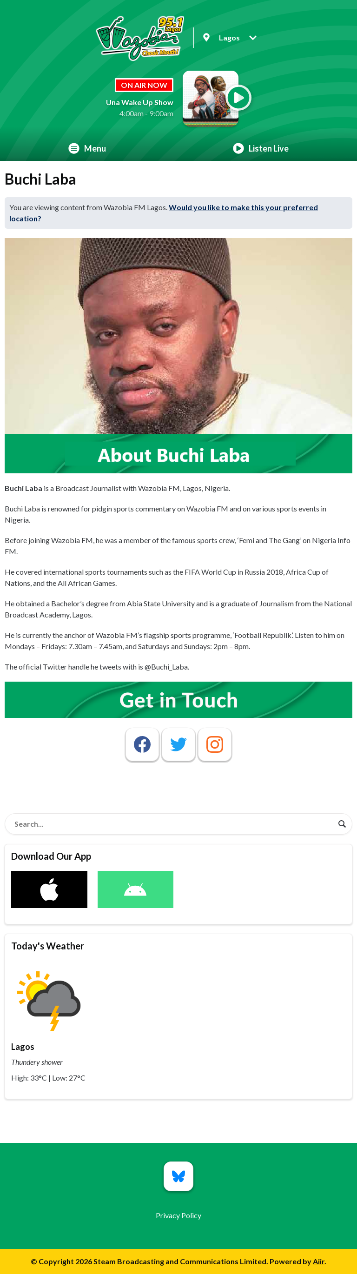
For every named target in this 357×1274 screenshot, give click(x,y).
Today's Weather (47, 945)
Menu (87, 148)
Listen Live (261, 148)
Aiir (318, 1261)
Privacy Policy (178, 1215)
